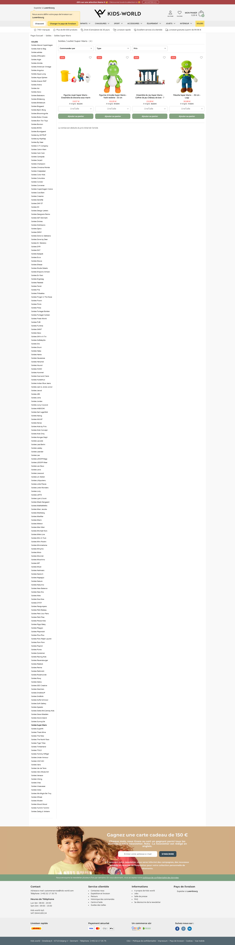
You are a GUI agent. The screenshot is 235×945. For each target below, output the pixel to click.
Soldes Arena (36, 85)
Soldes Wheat (36, 797)
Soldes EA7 (35, 250)
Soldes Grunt (36, 347)
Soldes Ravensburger (39, 660)
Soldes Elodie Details (39, 268)
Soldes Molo (36, 552)
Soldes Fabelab (37, 283)
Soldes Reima (36, 668)
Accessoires (134, 23)
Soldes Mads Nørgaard (40, 502)
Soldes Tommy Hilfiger (40, 754)
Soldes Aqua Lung (38, 74)
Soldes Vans (36, 765)
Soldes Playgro (37, 628)
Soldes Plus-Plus (37, 635)
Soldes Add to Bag (38, 49)
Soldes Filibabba (37, 293)
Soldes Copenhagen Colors (42, 189)
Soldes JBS (35, 394)
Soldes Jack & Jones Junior (41, 387)
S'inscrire (168, 854)
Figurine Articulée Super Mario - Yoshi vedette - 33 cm (113, 96)
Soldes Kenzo (36, 423)
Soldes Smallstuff (38, 693)
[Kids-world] (117, 14)
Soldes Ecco (36, 257)
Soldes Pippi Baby (38, 624)
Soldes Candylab (38, 157)
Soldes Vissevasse (38, 786)
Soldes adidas (36, 52)
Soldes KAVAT (37, 419)
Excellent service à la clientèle (148, 30)
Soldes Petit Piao (38, 617)
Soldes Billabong (38, 99)
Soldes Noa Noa (37, 599)
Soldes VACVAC (37, 761)
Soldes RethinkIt (37, 671)
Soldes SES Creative (39, 686)
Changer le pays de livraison (63, 23)
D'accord (39, 23)
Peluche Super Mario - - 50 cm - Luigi (187, 96)
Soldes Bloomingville (39, 114)
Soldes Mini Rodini (38, 542)
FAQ (136, 899)
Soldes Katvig (36, 416)
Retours (94, 896)
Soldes (200, 24)
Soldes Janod (36, 391)
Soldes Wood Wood (39, 804)
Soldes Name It (37, 574)
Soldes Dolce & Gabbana (41, 236)
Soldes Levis (36, 470)
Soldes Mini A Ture (38, 538)
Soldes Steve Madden (39, 714)
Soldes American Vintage (41, 67)
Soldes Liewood (37, 473)
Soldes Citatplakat (38, 171)
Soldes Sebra (36, 682)
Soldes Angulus (37, 70)
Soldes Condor (37, 182)
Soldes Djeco (36, 229)
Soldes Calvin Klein (38, 150)
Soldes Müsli (36, 567)
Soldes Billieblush (38, 103)
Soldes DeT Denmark (39, 218)
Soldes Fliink (36, 304)
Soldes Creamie (37, 196)
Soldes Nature (36, 581)
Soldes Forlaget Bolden (40, 311)
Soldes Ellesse (36, 265)
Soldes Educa (36, 261)
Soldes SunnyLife (38, 722)
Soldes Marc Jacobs (39, 509)
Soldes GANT (36, 329)
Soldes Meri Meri (38, 527)
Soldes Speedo (37, 707)
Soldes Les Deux (37, 466)
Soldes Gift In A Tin (38, 337)
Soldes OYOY (36, 603)
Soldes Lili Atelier (38, 477)
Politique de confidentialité (144, 941)
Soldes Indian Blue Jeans (41, 383)
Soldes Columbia (38, 178)
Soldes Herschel (37, 362)
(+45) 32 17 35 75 (49, 894)
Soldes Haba (36, 351)
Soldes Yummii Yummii (40, 808)
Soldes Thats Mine (38, 732)
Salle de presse (140, 896)
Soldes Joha (36, 398)
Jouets (170, 23)
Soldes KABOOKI (38, 409)
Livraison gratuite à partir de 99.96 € (183, 30)
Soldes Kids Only (38, 434)
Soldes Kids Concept (39, 430)
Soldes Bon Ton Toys (39, 121)
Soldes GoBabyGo (38, 340)
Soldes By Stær (37, 142)
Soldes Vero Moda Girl (40, 772)
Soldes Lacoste (37, 441)
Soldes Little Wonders (39, 488)
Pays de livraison (177, 941)
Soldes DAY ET (37, 203)
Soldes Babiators (38, 96)
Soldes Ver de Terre (38, 768)
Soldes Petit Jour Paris (40, 614)
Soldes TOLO (36, 750)
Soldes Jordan (36, 401)
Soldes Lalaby (36, 448)
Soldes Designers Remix (40, 214)
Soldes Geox (36, 333)
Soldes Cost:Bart (37, 193)
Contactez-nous (97, 891)
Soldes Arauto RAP (38, 81)
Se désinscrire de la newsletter (147, 902)
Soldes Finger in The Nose (41, 297)
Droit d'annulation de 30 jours (95, 29)
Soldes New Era (37, 592)
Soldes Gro (35, 344)
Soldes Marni (36, 520)
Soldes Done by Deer (39, 239)
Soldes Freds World (39, 319)
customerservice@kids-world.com (59, 891)
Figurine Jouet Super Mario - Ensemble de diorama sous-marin (75, 96)
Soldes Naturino (37, 585)
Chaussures (102, 23)
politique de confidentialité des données (161, 877)
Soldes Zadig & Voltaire (40, 811)
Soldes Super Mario (62, 36)
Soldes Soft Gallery (38, 704)
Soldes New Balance (39, 588)
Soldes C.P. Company (39, 146)
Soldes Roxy (36, 678)
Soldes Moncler (37, 556)
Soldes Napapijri (37, 578)
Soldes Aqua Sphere (39, 78)
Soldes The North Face (40, 740)
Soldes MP (35, 563)
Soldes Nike (36, 596)
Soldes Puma (36, 650)
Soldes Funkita (37, 326)
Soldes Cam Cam (38, 153)
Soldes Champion (38, 164)
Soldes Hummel (37, 373)
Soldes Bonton (37, 124)
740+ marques (42, 30)
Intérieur (186, 23)
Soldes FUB (35, 322)
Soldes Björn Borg (38, 110)
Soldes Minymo (37, 549)
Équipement (154, 23)
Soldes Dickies (37, 221)
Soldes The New (37, 736)
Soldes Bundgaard (38, 132)
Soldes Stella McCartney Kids (42, 711)
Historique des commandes (102, 899)
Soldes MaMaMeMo (39, 506)
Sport (118, 23)
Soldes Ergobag (37, 279)
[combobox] (75, 108)
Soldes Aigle (36, 60)
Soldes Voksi (36, 790)
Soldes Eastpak (37, 254)
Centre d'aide (97, 902)
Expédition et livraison (100, 894)
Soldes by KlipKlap (38, 139)
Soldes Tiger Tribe (38, 743)
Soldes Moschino (38, 560)
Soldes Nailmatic (38, 570)
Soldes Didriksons (38, 225)
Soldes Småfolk (37, 696)
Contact (35, 886)
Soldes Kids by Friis (38, 427)
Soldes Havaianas (38, 358)
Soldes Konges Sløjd (39, 437)
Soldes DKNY (36, 232)
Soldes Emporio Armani (40, 272)
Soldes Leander (37, 452)
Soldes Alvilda (36, 63)
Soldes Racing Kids (38, 657)
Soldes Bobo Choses (39, 117)
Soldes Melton (37, 524)
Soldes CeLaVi (36, 160)
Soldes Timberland (38, 747)
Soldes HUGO (36, 369)
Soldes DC (35, 207)
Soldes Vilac (36, 783)
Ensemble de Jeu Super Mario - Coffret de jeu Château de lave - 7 (149, 96)
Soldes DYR (35, 247)
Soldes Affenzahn (38, 56)
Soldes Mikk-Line (38, 534)
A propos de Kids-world (144, 891)
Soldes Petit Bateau (39, 610)
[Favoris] (90, 57)
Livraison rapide (122, 30)
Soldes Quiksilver (38, 653)
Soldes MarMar (37, 516)
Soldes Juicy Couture (39, 405)
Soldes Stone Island (39, 718)
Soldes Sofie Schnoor (39, 700)
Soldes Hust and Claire (40, 376)
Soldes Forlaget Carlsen (40, 315)
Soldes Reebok (37, 664)
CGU (129, 941)
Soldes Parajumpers (39, 606)
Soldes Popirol (37, 646)
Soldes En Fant (37, 275)
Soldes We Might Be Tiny (41, 793)
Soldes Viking (36, 779)
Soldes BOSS (36, 128)
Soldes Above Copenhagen (42, 45)
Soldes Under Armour (39, 758)
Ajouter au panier (76, 116)
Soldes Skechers (37, 689)
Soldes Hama (36, 355)
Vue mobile (199, 941)
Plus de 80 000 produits (65, 30)
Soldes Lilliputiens (38, 480)
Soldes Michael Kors (39, 531)
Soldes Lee (35, 455)
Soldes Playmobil (38, 632)
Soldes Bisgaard (37, 106)
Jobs (136, 894)
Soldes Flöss (36, 308)
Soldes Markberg (38, 513)
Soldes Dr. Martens (38, 243)
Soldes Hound (36, 365)
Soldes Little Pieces (38, 484)
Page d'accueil (37, 36)
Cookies (189, 941)
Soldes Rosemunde (38, 675)
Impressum (163, 941)
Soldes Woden (37, 801)
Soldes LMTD (36, 495)
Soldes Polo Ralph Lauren (41, 639)
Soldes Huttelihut (38, 380)
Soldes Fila (35, 290)
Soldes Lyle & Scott (38, 498)
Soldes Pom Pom (38, 642)
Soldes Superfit (37, 729)
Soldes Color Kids (38, 175)
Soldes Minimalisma (39, 545)
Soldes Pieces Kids (38, 621)
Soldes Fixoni (36, 301)
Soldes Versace (37, 776)
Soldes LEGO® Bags (39, 459)
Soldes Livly (36, 491)
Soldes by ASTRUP (38, 135)
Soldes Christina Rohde (40, 167)
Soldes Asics (36, 92)
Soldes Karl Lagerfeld (39, 412)
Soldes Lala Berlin (38, 445)
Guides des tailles (98, 905)
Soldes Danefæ (37, 200)
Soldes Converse (37, 185)
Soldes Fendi (36, 286)
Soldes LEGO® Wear (39, 463)
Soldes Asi (35, 88)
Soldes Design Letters (39, 211)
